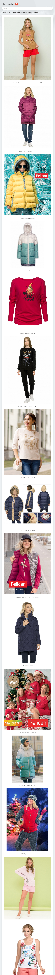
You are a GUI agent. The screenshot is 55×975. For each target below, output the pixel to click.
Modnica (8, 4)
